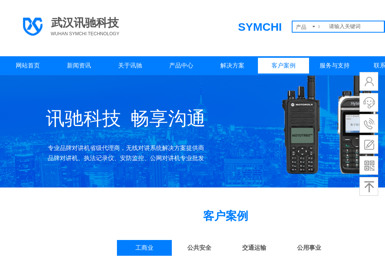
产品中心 (181, 65)
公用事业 (309, 247)
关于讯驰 (130, 65)
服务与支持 (335, 65)
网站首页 (28, 65)
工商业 (144, 247)
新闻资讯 (79, 65)
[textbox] (355, 27)
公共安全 (199, 247)
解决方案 (232, 65)
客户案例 (283, 65)
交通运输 (254, 247)
